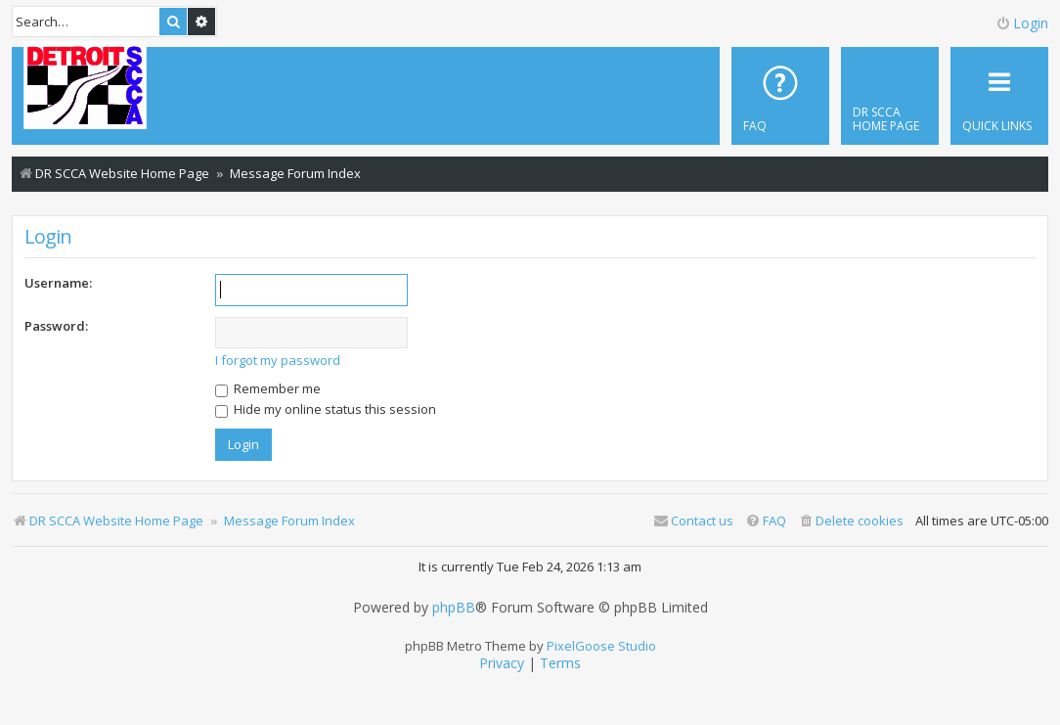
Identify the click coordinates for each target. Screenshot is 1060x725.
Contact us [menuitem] (693, 520)
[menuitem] (890, 96)
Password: (56, 326)
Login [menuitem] (1021, 23)
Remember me (268, 388)
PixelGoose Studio (601, 646)
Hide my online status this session (325, 409)
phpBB (453, 607)
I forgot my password (277, 360)
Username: (58, 283)
